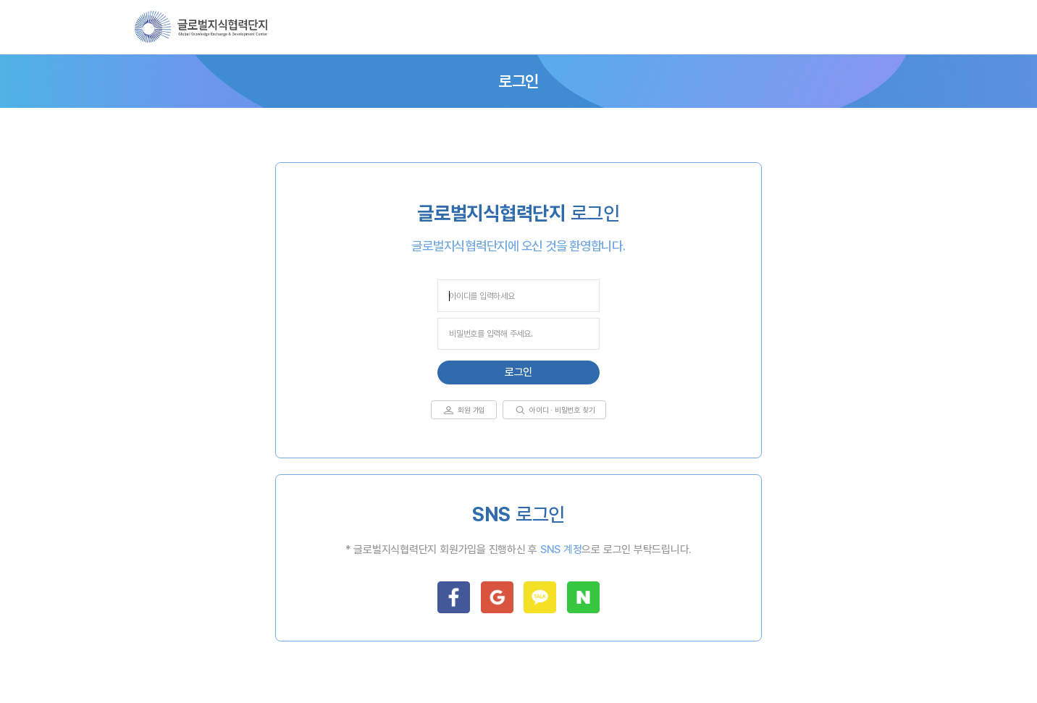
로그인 (518, 372)
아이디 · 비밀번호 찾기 (562, 410)
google (497, 597)
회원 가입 (471, 410)
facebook (453, 597)
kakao (540, 597)
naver (583, 597)
